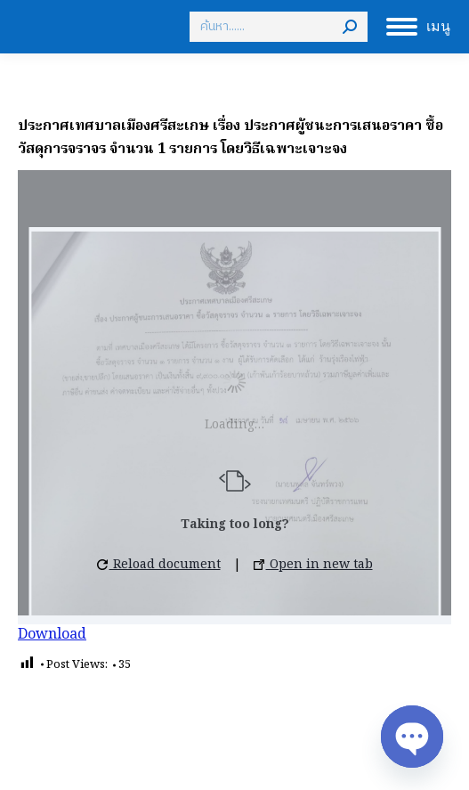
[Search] (279, 27)
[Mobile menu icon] (418, 26)
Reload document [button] (159, 564)
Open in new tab (313, 564)
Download (52, 635)
